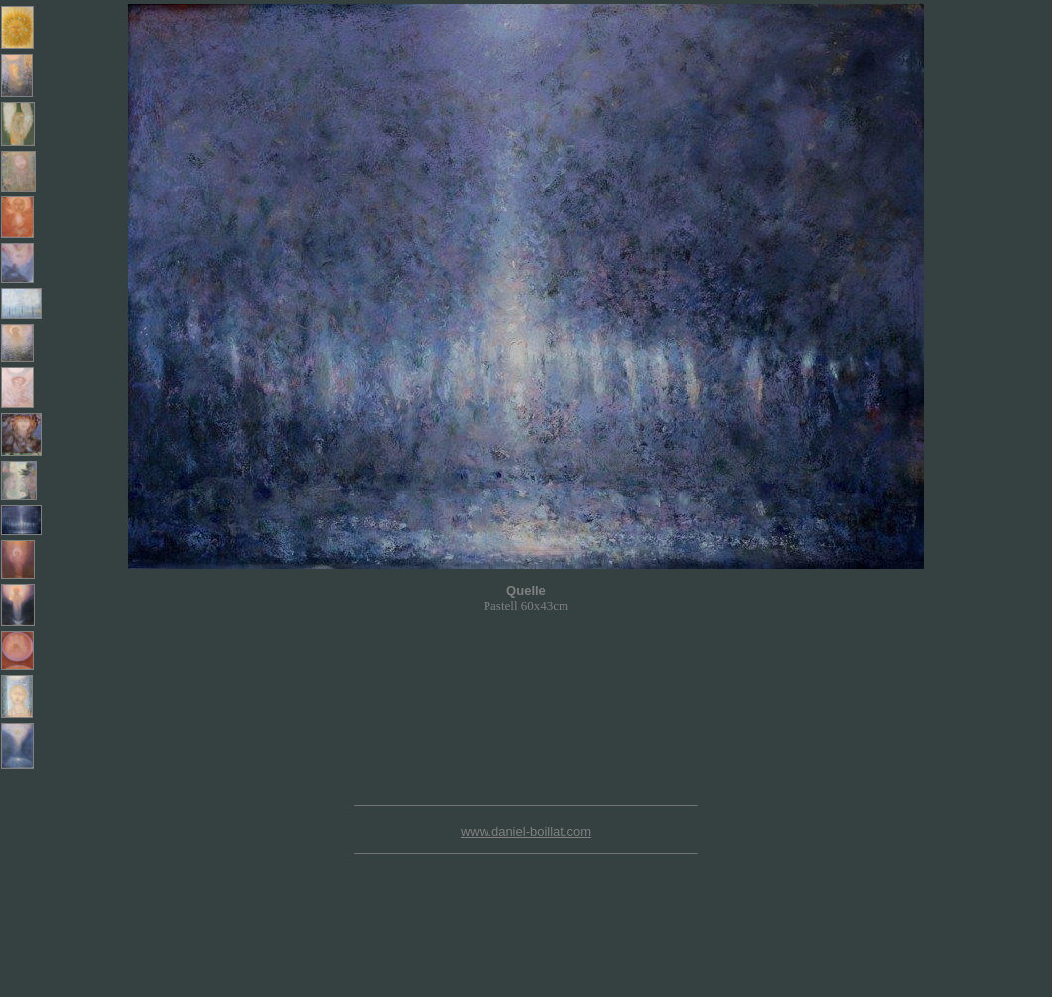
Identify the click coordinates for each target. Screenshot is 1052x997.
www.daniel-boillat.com (526, 831)
